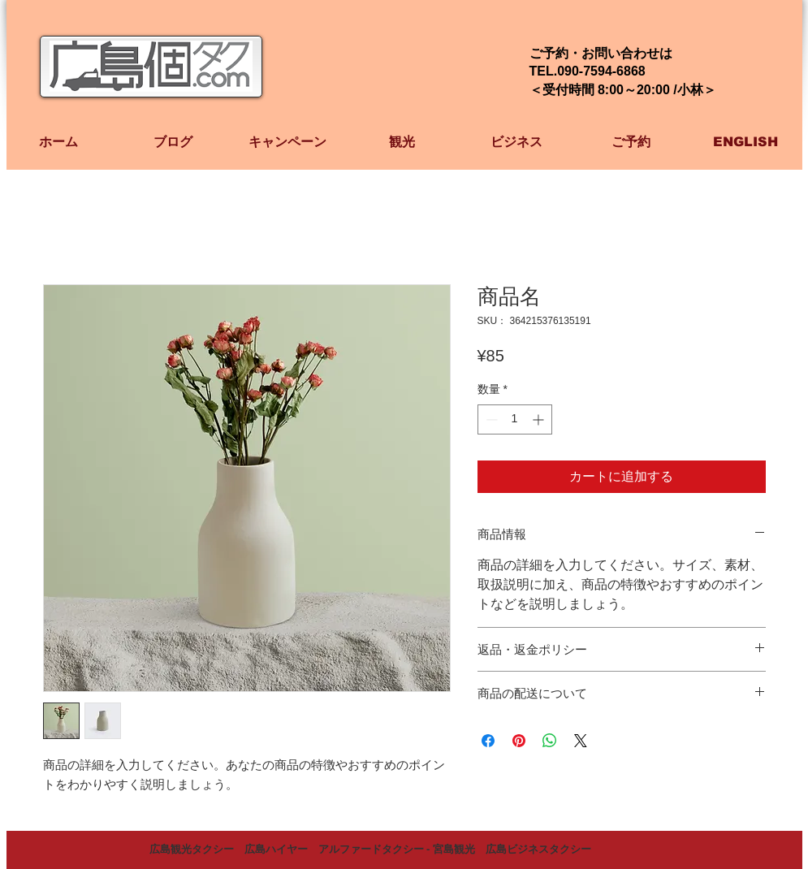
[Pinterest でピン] (519, 740)
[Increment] (539, 419)
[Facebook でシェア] (488, 740)
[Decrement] (490, 419)
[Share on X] (580, 740)
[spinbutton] (514, 419)
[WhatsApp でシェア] (550, 740)
